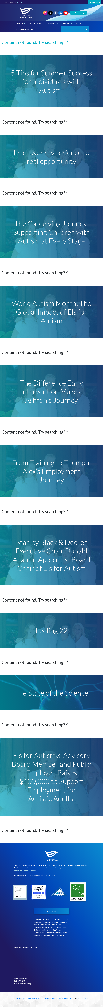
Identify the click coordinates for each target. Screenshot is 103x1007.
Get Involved (66, 24)
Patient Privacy (82, 998)
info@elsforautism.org (22, 983)
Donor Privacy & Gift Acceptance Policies (42, 998)
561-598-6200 (21, 2)
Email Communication (67, 998)
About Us (20, 24)
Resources (53, 24)
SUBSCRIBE (51, 911)
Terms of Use (20, 998)
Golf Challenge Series (24, 29)
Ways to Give (79, 24)
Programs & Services (36, 24)
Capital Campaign (78, 13)
